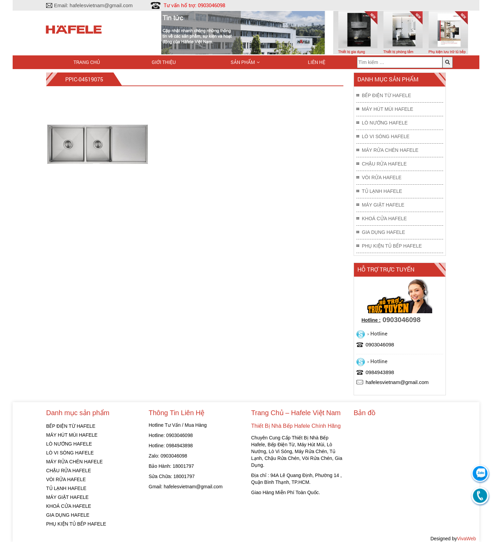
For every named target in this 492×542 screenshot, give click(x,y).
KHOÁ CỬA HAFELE (384, 218)
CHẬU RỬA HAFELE (384, 164)
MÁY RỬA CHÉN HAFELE (390, 150)
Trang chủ (86, 62)
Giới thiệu (164, 62)
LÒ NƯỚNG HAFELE (385, 122)
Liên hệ (316, 62)
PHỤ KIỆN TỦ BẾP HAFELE (392, 246)
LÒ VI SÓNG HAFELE (385, 136)
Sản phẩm (243, 62)
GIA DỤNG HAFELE (383, 232)
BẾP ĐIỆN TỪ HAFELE (386, 95)
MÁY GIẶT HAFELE (383, 205)
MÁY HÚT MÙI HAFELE (387, 109)
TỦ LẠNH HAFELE (382, 191)
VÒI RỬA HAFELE (381, 177)
